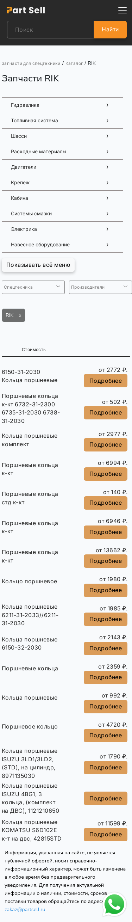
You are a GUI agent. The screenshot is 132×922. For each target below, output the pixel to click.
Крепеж (20, 182)
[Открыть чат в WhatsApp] (114, 904)
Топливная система (34, 120)
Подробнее (105, 380)
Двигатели (23, 167)
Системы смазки (31, 213)
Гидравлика (25, 105)
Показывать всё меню (38, 264)
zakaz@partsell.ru (25, 909)
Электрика (24, 229)
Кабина (19, 198)
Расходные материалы (38, 151)
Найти (110, 29)
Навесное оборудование (40, 244)
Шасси (19, 136)
